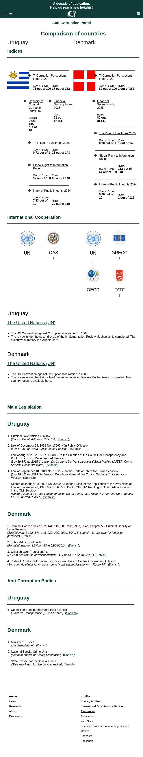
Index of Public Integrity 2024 (52, 190)
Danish (27, 536)
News (12, 701)
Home (13, 696)
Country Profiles (90, 701)
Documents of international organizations (106, 726)
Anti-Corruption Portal (71, 23)
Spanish (63, 439)
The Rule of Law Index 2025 (51, 142)
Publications (88, 716)
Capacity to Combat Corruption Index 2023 (36, 106)
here (55, 339)
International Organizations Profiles (102, 706)
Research (15, 706)
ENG (11, 13)
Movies (85, 731)
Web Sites (87, 721)
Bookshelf (87, 740)
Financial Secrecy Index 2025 (63, 104)
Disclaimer (15, 716)
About (12, 711)
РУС (5, 13)
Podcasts (86, 735)
